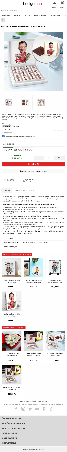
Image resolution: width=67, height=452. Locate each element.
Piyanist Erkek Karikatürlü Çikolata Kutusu (55, 355)
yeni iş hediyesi (43, 243)
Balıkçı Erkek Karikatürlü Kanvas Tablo (12, 281)
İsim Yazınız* (6, 130)
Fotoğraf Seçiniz (7, 124)
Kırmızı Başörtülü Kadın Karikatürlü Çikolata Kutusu (33, 355)
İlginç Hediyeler (55, 15)
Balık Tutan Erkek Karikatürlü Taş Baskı (55, 281)
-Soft (23, 449)
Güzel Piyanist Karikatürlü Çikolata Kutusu (11, 388)
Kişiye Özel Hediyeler (40, 15)
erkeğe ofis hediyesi (10, 247)
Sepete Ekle (33, 164)
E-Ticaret (27, 449)
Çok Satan (27, 15)
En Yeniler (17, 15)
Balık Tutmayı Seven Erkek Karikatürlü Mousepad (33, 281)
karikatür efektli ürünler (11, 243)
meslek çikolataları (29, 243)
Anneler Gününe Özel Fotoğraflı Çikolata (12, 355)
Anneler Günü (6, 15)
